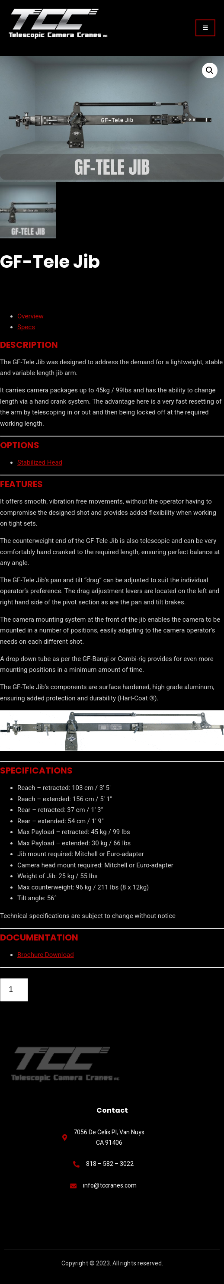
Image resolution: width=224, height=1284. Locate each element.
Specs (26, 327)
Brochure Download (45, 955)
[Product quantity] (14, 990)
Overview (30, 316)
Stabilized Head (39, 462)
